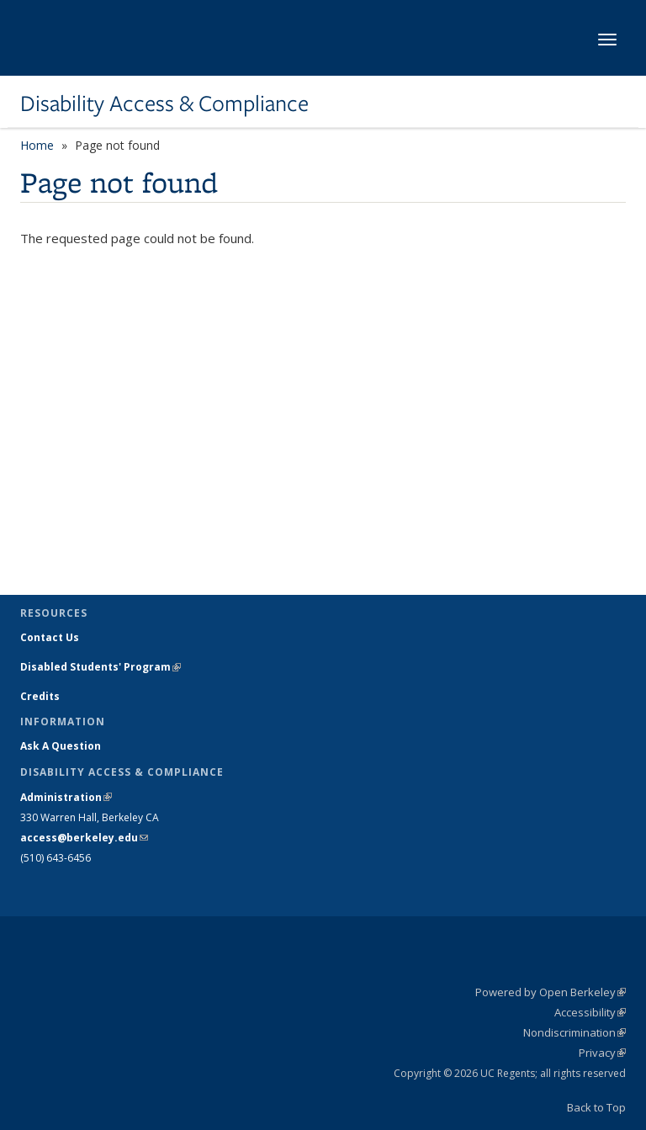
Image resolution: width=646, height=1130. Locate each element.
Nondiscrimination (574, 1032)
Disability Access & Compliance (164, 103)
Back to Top (596, 1107)
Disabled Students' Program (100, 667)
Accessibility (590, 1012)
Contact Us (49, 637)
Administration (66, 797)
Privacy (602, 1052)
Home (37, 145)
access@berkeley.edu (84, 837)
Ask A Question (60, 746)
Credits (40, 696)
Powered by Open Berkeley (550, 992)
